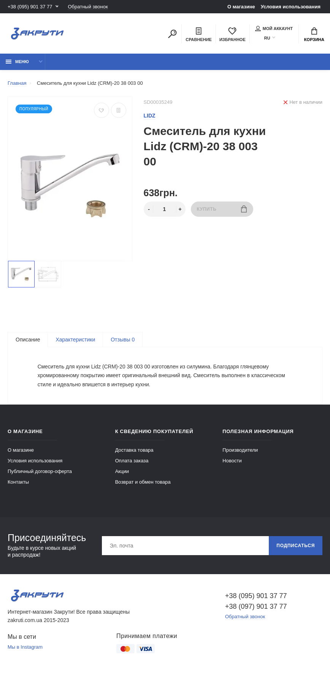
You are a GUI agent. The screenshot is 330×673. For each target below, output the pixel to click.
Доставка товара (134, 451)
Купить (222, 209)
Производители (240, 451)
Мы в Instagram (25, 648)
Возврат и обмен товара (143, 483)
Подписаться (295, 546)
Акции (122, 472)
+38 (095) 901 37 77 (30, 7)
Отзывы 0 (123, 339)
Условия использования (290, 7)
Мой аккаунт (274, 28)
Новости (231, 461)
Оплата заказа (132, 461)
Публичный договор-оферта (40, 472)
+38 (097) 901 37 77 (256, 607)
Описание (28, 339)
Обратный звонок (88, 7)
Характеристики (75, 339)
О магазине (241, 7)
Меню (17, 61)
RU (267, 38)
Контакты (18, 483)
